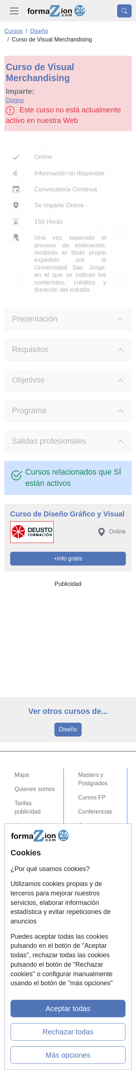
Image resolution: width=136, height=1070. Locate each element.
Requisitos (30, 349)
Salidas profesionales (49, 441)
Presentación (35, 319)
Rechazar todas (67, 1032)
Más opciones (68, 1055)
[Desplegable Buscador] (124, 10)
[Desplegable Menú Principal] (14, 11)
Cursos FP (92, 797)
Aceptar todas (68, 1009)
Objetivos (28, 380)
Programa (29, 410)
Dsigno (15, 100)
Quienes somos (35, 789)
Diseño (68, 729)
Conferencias (95, 812)
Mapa (22, 775)
